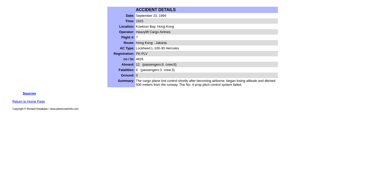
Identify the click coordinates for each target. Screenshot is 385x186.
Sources (29, 93)
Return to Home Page (28, 101)
